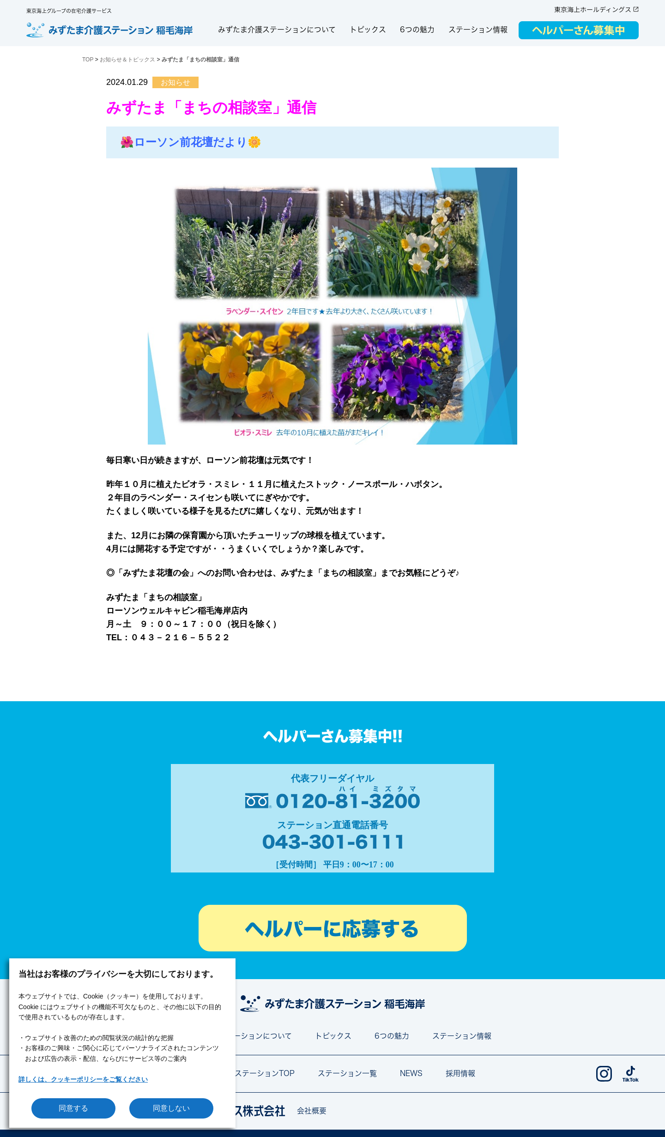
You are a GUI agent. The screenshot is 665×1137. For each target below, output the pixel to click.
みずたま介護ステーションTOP (242, 1073)
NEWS (411, 1073)
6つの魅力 (417, 29)
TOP (87, 59)
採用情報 (460, 1073)
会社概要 (311, 1110)
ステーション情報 (478, 29)
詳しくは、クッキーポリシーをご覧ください (83, 1079)
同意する (73, 1108)
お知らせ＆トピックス (127, 59)
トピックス (368, 29)
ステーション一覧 (347, 1073)
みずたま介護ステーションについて (277, 29)
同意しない (171, 1108)
